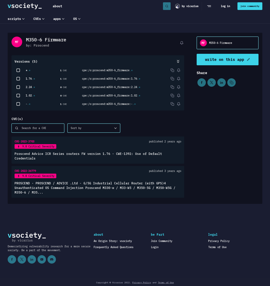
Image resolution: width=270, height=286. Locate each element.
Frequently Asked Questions (113, 247)
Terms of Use (217, 247)
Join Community (161, 241)
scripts (14, 19)
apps (57, 19)
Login (155, 247)
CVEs (37, 19)
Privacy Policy (219, 241)
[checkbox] (18, 70)
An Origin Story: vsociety (113, 241)
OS (75, 19)
